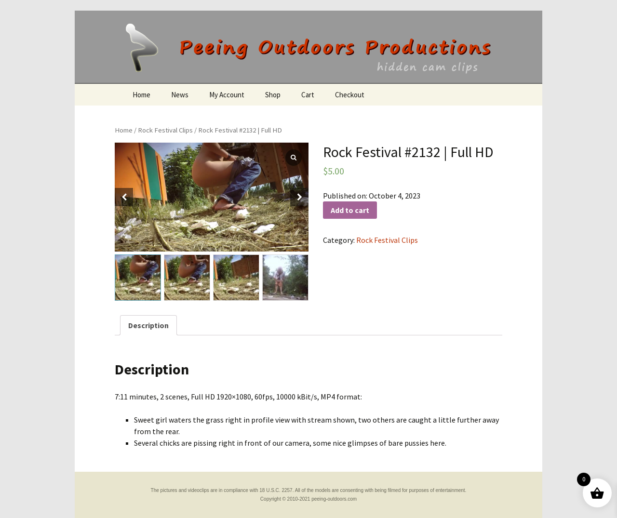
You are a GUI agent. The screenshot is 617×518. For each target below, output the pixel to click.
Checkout (349, 94)
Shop (273, 94)
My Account (226, 94)
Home (141, 94)
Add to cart (350, 210)
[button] (299, 197)
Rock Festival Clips (165, 130)
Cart (307, 94)
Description (148, 325)
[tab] (148, 325)
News (179, 94)
